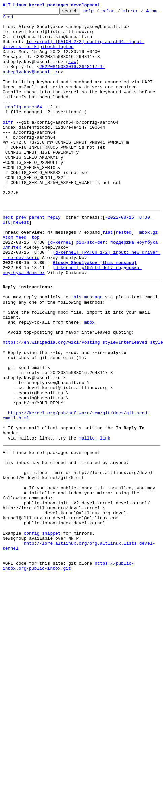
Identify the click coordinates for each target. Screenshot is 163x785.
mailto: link (94, 520)
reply (54, 257)
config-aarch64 (23, 127)
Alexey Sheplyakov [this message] (95, 312)
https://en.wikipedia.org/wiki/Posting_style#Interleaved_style (83, 406)
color (118, 13)
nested (123, 275)
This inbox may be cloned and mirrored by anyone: (66, 548)
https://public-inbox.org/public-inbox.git (68, 672)
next (8, 257)
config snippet (42, 633)
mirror (141, 13)
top (35, 281)
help (99, 13)
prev (21, 257)
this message (87, 351)
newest (21, 263)
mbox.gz (148, 275)
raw (72, 73)
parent (37, 257)
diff (8, 145)
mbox (89, 381)
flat (107, 275)
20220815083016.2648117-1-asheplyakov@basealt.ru (54, 82)
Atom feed (14, 20)
